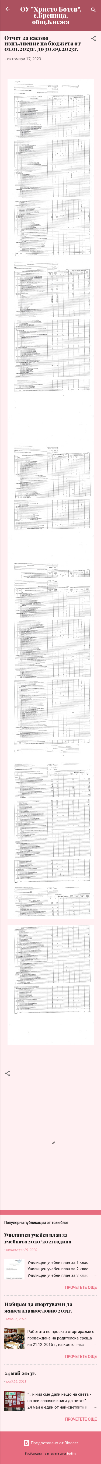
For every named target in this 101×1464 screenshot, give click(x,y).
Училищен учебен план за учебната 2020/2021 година (37, 1238)
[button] (93, 39)
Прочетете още (81, 1287)
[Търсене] (93, 11)
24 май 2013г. (20, 1373)
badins (71, 1453)
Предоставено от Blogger (50, 1443)
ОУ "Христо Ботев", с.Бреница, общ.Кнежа (50, 15)
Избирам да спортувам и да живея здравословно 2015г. (38, 1307)
